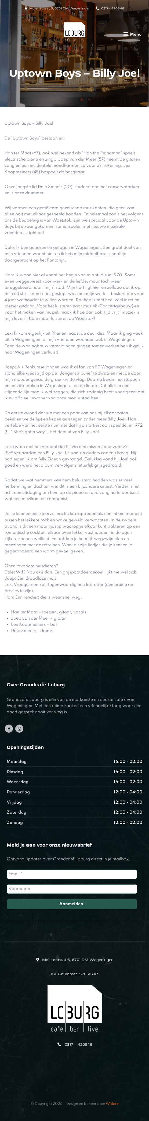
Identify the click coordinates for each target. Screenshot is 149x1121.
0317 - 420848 (112, 8)
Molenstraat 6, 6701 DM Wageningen (59, 8)
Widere (112, 1104)
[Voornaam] (72, 889)
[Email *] (72, 874)
